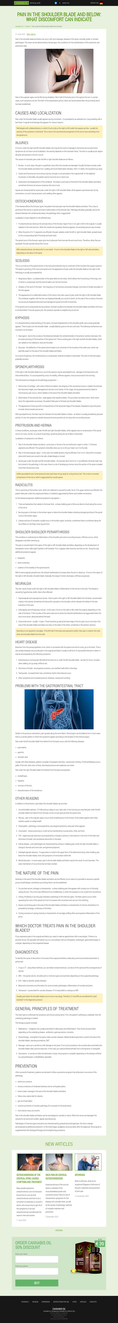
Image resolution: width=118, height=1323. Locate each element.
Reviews (35, 1302)
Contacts (93, 1302)
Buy (36, 1283)
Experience (46, 1302)
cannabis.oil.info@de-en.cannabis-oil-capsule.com (59, 1311)
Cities (74, 1302)
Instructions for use (61, 1302)
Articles (83, 1302)
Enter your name (21, 1254)
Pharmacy (25, 1302)
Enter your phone (21, 1266)
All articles (59, 1230)
